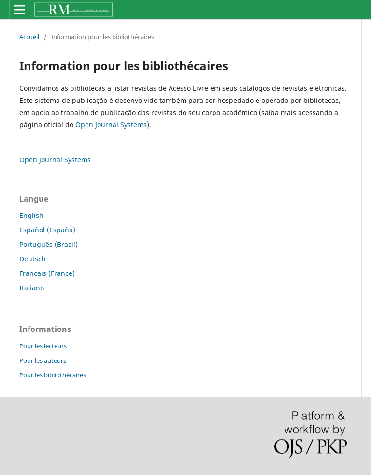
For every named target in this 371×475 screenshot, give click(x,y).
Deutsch (32, 258)
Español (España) (47, 229)
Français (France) (47, 273)
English (31, 215)
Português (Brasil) (48, 244)
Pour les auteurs (42, 360)
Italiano (31, 287)
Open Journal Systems (111, 124)
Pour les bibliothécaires (52, 375)
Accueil (29, 36)
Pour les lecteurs (43, 346)
